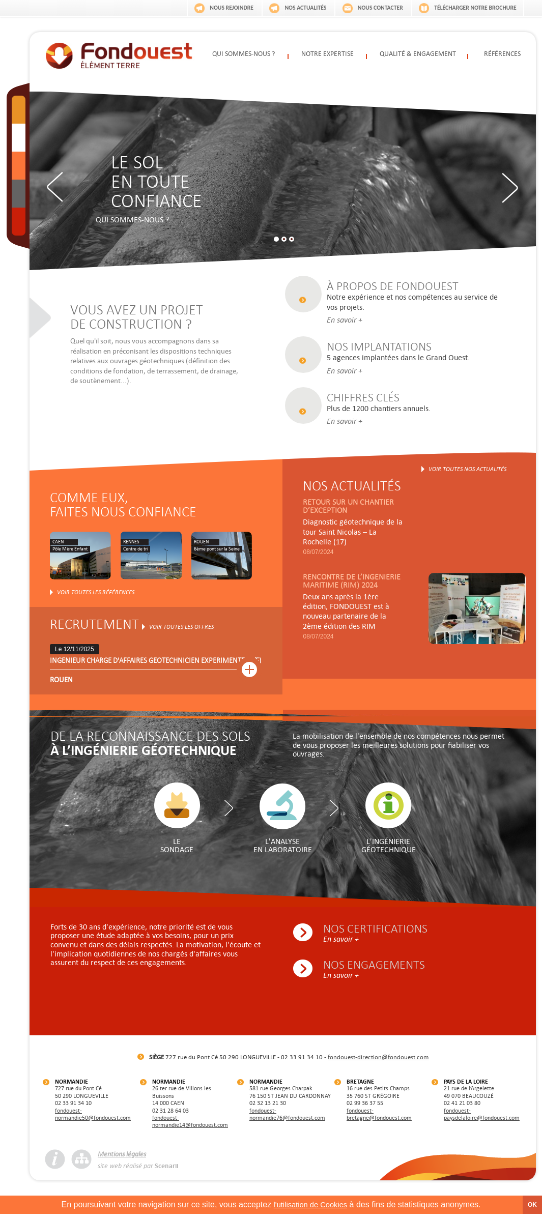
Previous (59, 187)
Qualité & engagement (418, 54)
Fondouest (119, 54)
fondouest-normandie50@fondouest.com (93, 1119)
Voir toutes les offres (181, 631)
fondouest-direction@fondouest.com (378, 1062)
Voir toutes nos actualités (467, 474)
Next (507, 187)
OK (532, 1209)
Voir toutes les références (95, 597)
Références (502, 54)
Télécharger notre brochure (471, 6)
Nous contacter (367, 6)
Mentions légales (122, 1159)
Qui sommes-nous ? (243, 54)
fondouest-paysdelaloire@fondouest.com (482, 1119)
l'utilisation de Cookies (310, 1209)
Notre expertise (327, 54)
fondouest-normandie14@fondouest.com (190, 1126)
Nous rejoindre (202, 6)
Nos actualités (284, 6)
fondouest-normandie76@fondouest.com (287, 1119)
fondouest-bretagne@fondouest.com (379, 1119)
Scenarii (166, 1171)
